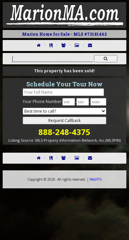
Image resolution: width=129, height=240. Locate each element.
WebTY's (96, 179)
